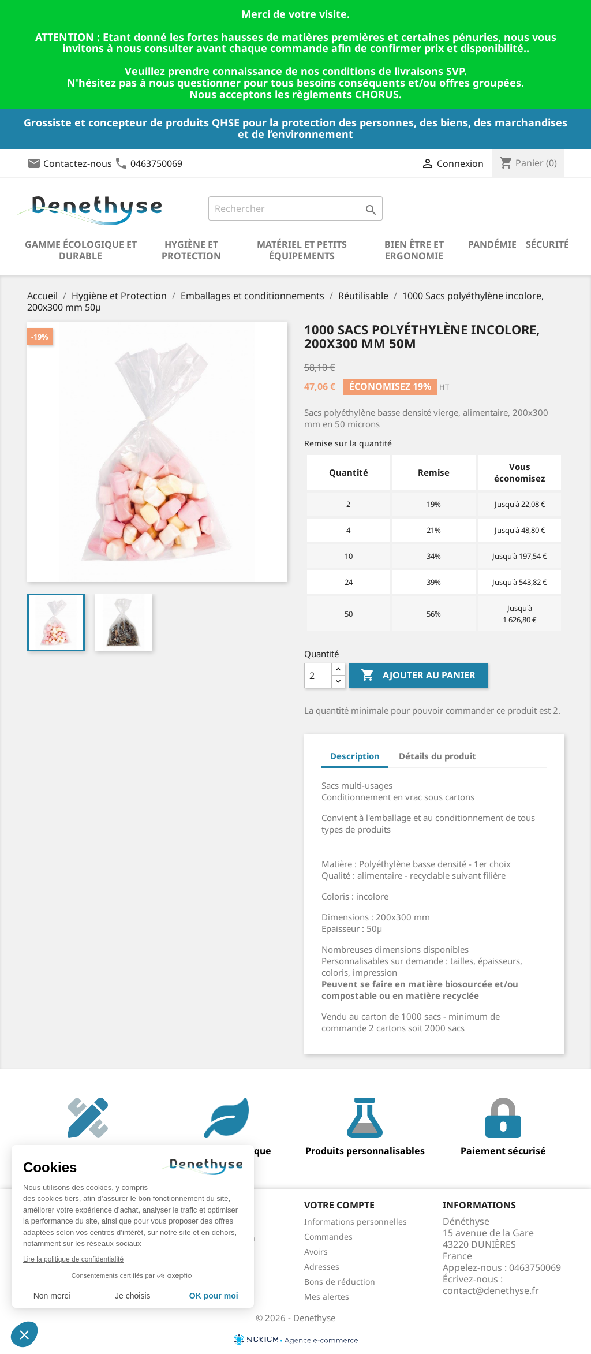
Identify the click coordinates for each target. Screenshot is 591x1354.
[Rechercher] (295, 208)
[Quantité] (318, 675)
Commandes (328, 1236)
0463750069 (156, 163)
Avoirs (316, 1251)
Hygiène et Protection (191, 250)
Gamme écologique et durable (81, 250)
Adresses (321, 1266)
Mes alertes (326, 1296)
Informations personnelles (355, 1221)
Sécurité (547, 244)
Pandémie (492, 244)
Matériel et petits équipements (302, 250)
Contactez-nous (77, 163)
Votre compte (339, 1205)
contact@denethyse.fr (491, 1290)
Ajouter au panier (418, 675)
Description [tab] (355, 756)
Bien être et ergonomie (414, 250)
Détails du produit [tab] (437, 756)
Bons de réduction (339, 1281)
